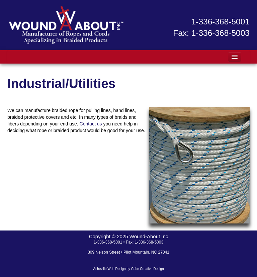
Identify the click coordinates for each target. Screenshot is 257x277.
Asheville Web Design (109, 269)
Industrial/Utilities (61, 83)
